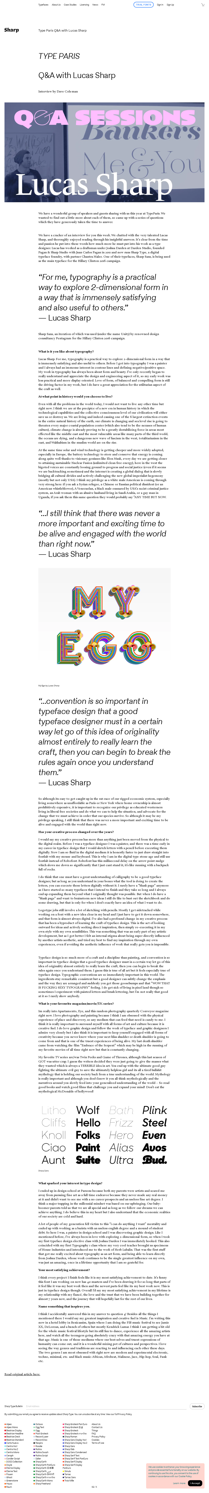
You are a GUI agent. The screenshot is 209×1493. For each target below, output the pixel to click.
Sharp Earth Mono (43, 1480)
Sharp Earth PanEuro (44, 1465)
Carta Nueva (11, 1443)
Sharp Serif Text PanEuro (75, 1458)
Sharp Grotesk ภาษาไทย (75, 1433)
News (95, 4)
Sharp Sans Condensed (75, 1452)
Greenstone (11, 1480)
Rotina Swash (40, 1452)
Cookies (95, 1439)
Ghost (8, 1477)
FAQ (94, 1433)
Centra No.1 (10, 1446)
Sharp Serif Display (72, 1461)
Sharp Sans (69, 1446)
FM (103, 4)
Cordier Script (12, 1458)
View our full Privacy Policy (119, 1414)
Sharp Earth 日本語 (43, 1468)
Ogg (36, 1430)
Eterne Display (12, 1468)
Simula (67, 1471)
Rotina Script (40, 1455)
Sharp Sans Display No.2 (75, 1443)
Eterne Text (10, 1471)
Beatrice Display (13, 1430)
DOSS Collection (13, 1461)
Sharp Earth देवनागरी (43, 1474)
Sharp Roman (70, 1436)
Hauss (8, 1483)
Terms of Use (98, 1443)
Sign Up (170, 4)
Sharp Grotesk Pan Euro (75, 1424)
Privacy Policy (98, 1436)
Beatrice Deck (12, 1436)
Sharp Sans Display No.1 (75, 1439)
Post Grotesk (40, 1433)
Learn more (179, 1483)
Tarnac (67, 1474)
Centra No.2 (11, 1449)
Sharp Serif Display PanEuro (72, 1466)
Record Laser (40, 1436)
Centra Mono (11, 1452)
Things (95, 1430)
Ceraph (8, 1455)
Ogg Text (38, 1427)
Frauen (8, 1474)
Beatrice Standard (14, 1439)
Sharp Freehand (41, 1483)
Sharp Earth (39, 1461)
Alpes (8, 1424)
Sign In (160, 4)
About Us (56, 4)
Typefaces (43, 4)
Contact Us (97, 1427)
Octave (37, 1424)
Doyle (8, 1465)
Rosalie (37, 1446)
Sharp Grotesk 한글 (73, 1427)
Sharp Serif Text (71, 1455)
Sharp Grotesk (70, 1430)
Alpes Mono (11, 1427)
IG (93, 1487)
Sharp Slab (68, 1449)
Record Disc (40, 1439)
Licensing (84, 4)
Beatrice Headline (13, 1433)
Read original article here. (22, 1374)
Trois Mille (68, 1480)
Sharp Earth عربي (42, 1471)
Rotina (37, 1449)
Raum (8, 1487)
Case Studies (70, 4)
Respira (37, 1443)
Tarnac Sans (69, 1477)
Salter (37, 1458)
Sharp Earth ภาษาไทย (44, 1477)
